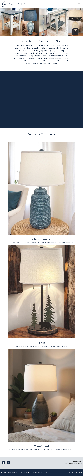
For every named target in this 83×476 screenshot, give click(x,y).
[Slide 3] (45, 33)
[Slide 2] (41, 33)
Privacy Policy (44, 472)
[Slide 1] (38, 33)
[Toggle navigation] (79, 4)
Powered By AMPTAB (74, 472)
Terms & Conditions (75, 461)
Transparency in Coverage (73, 464)
